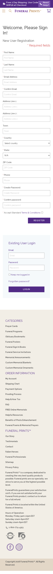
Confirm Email (10, 89)
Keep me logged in (20, 274)
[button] (4, 11)
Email (11, 250)
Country (7, 138)
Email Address (10, 77)
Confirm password (12, 200)
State (6, 150)
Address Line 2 (9, 113)
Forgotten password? (19, 281)
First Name (9, 52)
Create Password (12, 187)
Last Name (9, 65)
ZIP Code (7, 162)
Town (5, 126)
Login (26, 289)
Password (13, 262)
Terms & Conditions (30, 212)
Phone (7, 175)
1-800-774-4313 (14, 527)
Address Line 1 (9, 101)
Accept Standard (12, 212)
